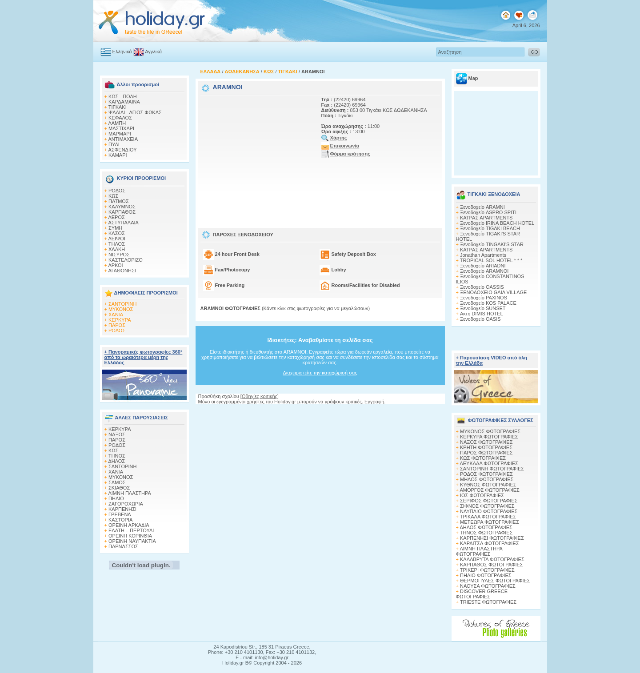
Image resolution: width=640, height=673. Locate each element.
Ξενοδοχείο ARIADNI (483, 265)
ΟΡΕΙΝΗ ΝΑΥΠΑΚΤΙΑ (132, 541)
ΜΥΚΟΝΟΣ (120, 309)
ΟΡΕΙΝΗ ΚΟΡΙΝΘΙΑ (130, 535)
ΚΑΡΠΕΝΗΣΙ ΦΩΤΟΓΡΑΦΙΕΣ (492, 538)
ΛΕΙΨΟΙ (116, 238)
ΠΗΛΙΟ (116, 498)
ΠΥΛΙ (114, 144)
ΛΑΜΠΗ (117, 123)
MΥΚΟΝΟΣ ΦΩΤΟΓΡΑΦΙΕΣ (490, 431)
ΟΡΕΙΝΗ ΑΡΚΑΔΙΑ (128, 525)
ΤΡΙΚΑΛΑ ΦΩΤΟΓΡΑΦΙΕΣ (488, 516)
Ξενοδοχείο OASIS (480, 319)
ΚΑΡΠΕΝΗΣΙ (122, 509)
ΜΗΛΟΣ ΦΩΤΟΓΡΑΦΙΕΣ (486, 479)
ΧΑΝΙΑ (115, 314)
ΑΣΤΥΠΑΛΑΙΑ (123, 222)
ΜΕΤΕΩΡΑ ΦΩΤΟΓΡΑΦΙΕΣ (489, 522)
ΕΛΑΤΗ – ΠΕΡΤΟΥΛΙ (131, 530)
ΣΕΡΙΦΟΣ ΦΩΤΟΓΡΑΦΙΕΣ (488, 500)
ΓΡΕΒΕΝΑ (119, 514)
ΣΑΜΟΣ (117, 482)
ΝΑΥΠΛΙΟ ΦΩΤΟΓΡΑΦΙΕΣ (488, 511)
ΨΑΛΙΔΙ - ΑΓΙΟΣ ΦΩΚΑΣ (135, 112)
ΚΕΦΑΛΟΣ (120, 117)
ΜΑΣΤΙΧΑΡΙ (121, 128)
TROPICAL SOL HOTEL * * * (491, 260)
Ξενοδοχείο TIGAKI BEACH (490, 228)
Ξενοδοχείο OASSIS (482, 287)
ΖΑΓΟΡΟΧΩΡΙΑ (125, 503)
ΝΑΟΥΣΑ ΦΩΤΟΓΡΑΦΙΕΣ (488, 586)
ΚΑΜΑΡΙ (117, 155)
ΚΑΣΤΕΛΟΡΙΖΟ (125, 260)
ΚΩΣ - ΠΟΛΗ (122, 96)
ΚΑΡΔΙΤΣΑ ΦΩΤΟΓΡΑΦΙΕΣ (489, 543)
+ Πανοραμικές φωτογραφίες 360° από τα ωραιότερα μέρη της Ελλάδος (143, 357)
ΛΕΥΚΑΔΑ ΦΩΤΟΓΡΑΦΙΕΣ (489, 463)
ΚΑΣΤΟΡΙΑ (120, 519)
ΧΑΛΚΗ (116, 249)
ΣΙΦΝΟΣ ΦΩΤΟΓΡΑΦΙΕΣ (487, 506)
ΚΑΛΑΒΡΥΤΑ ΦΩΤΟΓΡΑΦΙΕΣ (492, 559)
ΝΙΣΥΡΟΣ (119, 254)
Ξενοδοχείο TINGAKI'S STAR (492, 244)
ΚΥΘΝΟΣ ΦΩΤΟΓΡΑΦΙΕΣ (488, 484)
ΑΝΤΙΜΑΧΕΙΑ (123, 139)
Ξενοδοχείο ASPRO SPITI (488, 212)
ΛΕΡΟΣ (116, 217)
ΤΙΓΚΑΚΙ (117, 107)
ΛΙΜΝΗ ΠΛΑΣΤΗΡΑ (129, 493)
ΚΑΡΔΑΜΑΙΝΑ (124, 101)
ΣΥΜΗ (115, 228)
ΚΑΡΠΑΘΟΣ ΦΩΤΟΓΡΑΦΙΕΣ (491, 564)
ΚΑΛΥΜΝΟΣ (122, 206)
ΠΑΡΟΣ (116, 325)
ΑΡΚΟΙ (115, 265)
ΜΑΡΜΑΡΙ (119, 133)
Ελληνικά (122, 51)
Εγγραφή (374, 401)
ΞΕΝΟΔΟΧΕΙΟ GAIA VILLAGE (493, 292)
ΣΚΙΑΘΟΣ (119, 487)
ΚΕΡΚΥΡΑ (119, 320)
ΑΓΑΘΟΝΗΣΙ (122, 270)
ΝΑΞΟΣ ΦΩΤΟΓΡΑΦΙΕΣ (486, 442)
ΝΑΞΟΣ (116, 434)
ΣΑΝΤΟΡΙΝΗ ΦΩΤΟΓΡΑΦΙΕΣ (492, 468)
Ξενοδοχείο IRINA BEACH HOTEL (497, 223)
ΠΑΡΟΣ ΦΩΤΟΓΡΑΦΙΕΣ (486, 452)
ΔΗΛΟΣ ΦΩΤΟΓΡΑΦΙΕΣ (486, 527)
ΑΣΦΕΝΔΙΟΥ (122, 149)
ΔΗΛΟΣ (116, 461)
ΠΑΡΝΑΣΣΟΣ (123, 546)
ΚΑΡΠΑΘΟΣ (122, 212)
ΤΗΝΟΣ (116, 455)
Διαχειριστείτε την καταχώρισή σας (320, 372)
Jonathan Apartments (483, 255)
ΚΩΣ (113, 196)
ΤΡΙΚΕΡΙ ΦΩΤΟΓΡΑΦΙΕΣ (487, 570)
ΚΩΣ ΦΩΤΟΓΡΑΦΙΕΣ (483, 458)
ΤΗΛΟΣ (116, 244)
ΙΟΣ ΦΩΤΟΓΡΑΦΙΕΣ (482, 495)
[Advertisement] (256, 152)
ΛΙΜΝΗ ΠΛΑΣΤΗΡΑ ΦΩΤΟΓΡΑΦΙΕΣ (479, 551)
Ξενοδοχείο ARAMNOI (484, 271)
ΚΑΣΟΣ (116, 233)
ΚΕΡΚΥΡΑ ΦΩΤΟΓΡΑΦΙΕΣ (489, 436)
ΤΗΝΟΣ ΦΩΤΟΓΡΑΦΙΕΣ (486, 532)
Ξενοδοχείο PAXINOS (483, 297)
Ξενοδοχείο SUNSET (483, 308)
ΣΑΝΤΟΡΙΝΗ (122, 304)
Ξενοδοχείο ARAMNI (482, 207)
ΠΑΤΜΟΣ (118, 201)
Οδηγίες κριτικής (259, 396)
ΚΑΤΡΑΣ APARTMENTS (486, 217)
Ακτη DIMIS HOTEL (481, 313)
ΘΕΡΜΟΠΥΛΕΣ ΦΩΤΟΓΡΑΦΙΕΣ (495, 580)
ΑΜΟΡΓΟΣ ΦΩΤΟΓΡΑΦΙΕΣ (490, 490)
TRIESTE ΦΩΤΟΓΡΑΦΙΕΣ (488, 602)
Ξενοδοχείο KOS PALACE (488, 303)
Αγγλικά (153, 51)
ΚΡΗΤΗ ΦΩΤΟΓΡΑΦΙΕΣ (486, 447)
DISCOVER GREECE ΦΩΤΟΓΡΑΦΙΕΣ (482, 594)
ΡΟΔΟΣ (116, 190)
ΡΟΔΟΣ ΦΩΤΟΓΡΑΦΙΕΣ (486, 474)
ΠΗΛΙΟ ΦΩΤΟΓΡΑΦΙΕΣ (486, 575)
